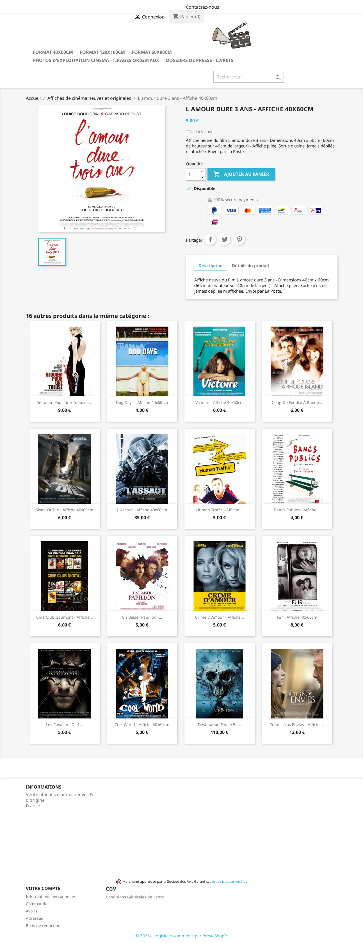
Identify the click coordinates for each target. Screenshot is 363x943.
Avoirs (31, 911)
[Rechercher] (248, 77)
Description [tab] (210, 265)
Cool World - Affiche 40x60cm (142, 724)
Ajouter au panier (241, 174)
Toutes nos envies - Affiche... (297, 724)
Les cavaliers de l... (64, 724)
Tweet (224, 239)
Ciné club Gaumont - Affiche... (64, 617)
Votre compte (43, 888)
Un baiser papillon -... (142, 617)
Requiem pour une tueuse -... (64, 402)
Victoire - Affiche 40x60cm (219, 402)
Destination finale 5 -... (219, 724)
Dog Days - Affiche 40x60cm (142, 402)
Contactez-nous (202, 7)
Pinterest (239, 239)
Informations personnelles (51, 896)
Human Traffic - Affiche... (219, 509)
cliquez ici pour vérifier (228, 881)
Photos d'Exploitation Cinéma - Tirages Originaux (96, 60)
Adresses (34, 918)
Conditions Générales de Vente (135, 897)
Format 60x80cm (152, 52)
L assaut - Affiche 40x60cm (142, 509)
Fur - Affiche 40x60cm (297, 617)
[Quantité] (192, 174)
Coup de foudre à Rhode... (297, 402)
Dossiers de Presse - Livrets (199, 60)
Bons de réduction (43, 925)
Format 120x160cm (102, 52)
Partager (210, 239)
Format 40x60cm (53, 52)
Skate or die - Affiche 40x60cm (64, 509)
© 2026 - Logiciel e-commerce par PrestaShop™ (181, 936)
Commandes (37, 903)
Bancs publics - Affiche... (297, 509)
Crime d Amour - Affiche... (219, 617)
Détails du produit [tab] (251, 265)
